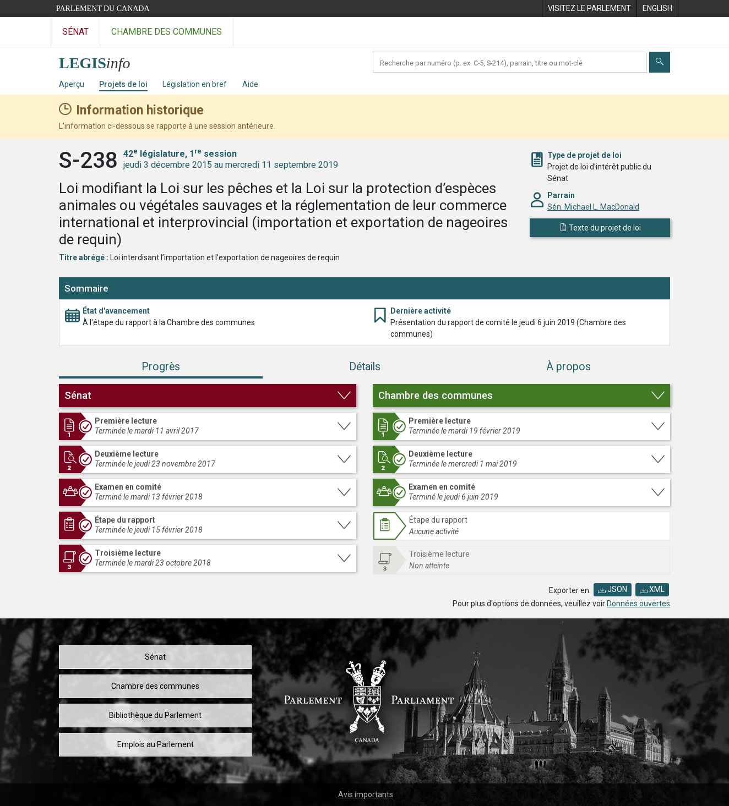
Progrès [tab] (161, 366)
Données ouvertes (638, 603)
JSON (612, 589)
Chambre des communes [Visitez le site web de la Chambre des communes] (166, 31)
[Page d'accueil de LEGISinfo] (101, 60)
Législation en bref (194, 84)
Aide (250, 84)
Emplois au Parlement (155, 744)
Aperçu (71, 84)
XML (652, 589)
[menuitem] (589, 8)
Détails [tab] (364, 366)
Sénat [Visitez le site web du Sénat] (75, 31)
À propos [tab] (568, 366)
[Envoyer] (659, 62)
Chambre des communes (155, 686)
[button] (207, 395)
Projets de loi (123, 84)
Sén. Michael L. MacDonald (593, 206)
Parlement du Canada (103, 8)
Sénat (155, 657)
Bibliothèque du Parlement (155, 715)
